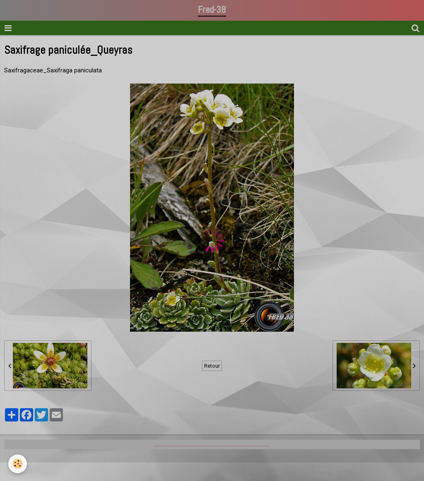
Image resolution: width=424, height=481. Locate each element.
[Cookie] (17, 464)
